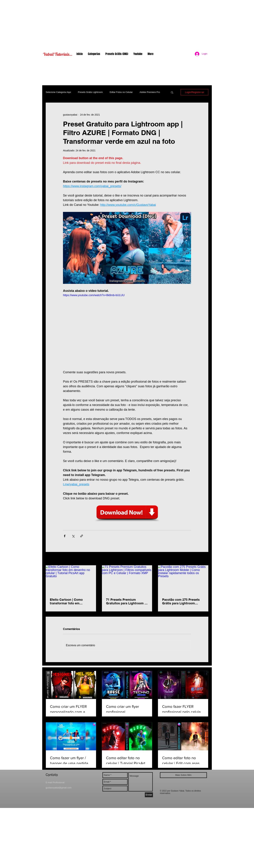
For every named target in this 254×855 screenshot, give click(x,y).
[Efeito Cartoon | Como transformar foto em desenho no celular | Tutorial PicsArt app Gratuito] (71, 579)
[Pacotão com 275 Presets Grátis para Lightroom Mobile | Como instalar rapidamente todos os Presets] (183, 579)
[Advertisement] (127, 24)
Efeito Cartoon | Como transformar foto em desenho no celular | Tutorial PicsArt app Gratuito (71, 601)
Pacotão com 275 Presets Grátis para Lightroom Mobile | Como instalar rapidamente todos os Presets (181, 601)
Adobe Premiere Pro (150, 92)
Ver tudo (203, 558)
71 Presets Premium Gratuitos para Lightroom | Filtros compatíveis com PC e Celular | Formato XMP (126, 601)
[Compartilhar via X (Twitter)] (73, 536)
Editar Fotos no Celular (121, 92)
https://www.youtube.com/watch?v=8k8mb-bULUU (94, 295)
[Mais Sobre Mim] (183, 775)
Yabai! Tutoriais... (57, 54)
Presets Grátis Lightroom (90, 92)
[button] (172, 92)
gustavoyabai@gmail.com (58, 787)
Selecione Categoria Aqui (58, 92)
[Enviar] (149, 794)
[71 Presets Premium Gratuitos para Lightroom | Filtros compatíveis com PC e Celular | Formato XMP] (127, 579)
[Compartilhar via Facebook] (64, 536)
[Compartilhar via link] (81, 536)
